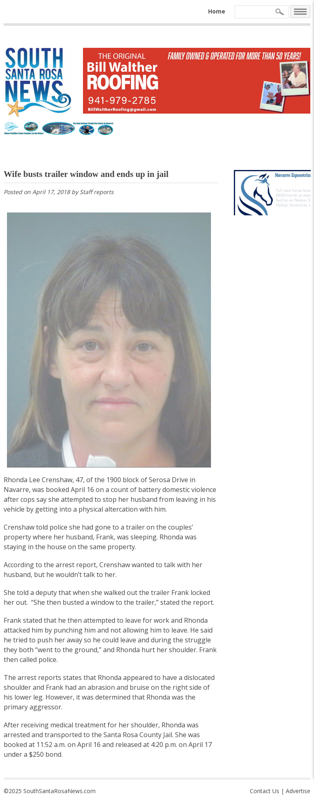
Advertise (298, 791)
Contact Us (264, 791)
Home (216, 11)
